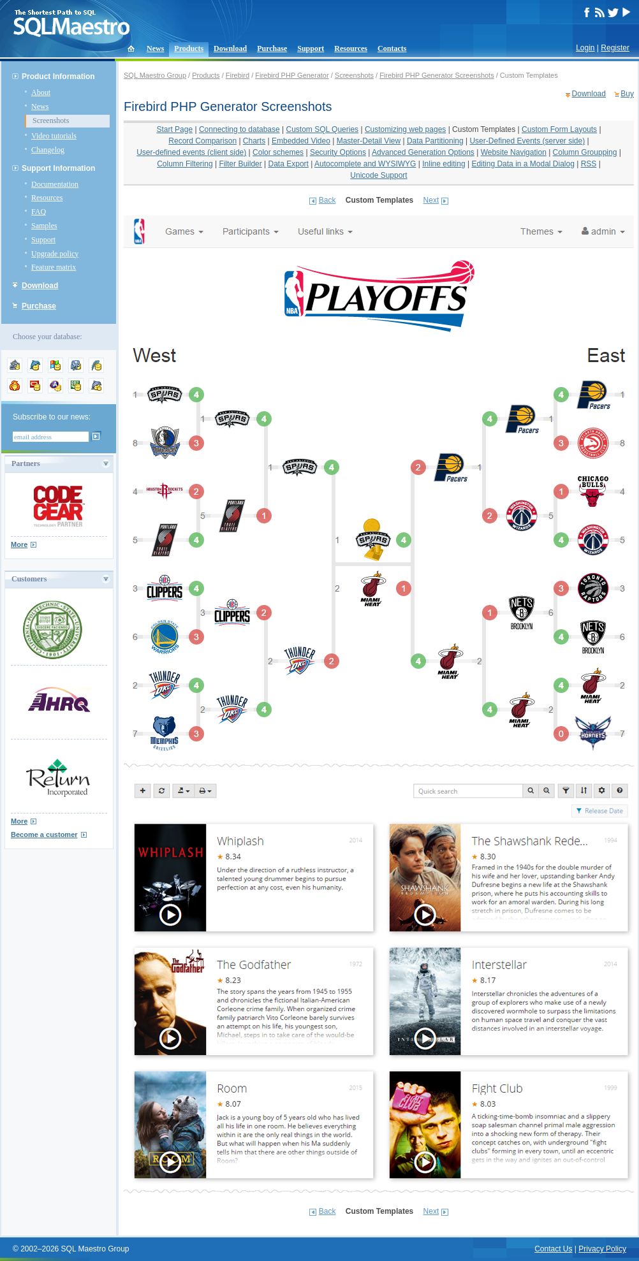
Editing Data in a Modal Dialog (522, 163)
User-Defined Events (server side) (527, 140)
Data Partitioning (435, 140)
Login (585, 47)
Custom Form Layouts (559, 129)
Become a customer (44, 834)
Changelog (47, 149)
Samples (44, 225)
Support (310, 48)
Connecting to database (239, 129)
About (40, 92)
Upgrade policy (54, 253)
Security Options (338, 152)
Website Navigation (514, 152)
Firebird (237, 75)
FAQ (38, 211)
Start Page (174, 129)
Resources (350, 48)
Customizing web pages (405, 129)
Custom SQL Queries (322, 129)
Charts (254, 140)
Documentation (54, 184)
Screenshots (51, 120)
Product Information (58, 76)
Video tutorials (54, 135)
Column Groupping (585, 152)
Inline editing (443, 163)
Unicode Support (378, 175)
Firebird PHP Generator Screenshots (436, 75)
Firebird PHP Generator (291, 75)
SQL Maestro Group (155, 75)
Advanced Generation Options (423, 152)
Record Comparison (202, 140)
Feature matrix (53, 267)
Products (188, 48)
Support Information (58, 168)
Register (615, 47)
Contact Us (553, 1248)
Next (431, 200)
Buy (627, 93)
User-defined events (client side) (191, 152)
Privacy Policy (602, 1248)
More (19, 544)
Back (327, 200)
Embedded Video (301, 140)
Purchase (272, 48)
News (155, 48)
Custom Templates (483, 129)
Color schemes (278, 152)
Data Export (288, 163)
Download (230, 48)
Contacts (392, 48)
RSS (589, 163)
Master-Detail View (368, 140)
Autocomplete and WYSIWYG (365, 163)
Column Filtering (184, 163)
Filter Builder (240, 163)
